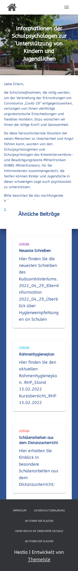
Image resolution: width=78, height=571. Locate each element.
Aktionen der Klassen (39, 520)
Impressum (19, 510)
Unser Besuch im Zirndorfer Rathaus (39, 531)
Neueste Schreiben (35, 250)
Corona (24, 244)
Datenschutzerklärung (49, 510)
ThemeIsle (39, 559)
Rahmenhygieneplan (36, 354)
